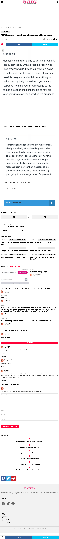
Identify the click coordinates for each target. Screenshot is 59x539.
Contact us (35, 531)
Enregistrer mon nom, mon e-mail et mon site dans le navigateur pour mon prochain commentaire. (27, 423)
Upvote (14, 217)
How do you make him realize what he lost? (43, 258)
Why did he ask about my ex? (41, 242)
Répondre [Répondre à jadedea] (3, 380)
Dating (3, 513)
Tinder (3, 520)
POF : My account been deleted (12, 298)
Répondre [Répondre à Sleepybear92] (3, 366)
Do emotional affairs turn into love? (14, 257)
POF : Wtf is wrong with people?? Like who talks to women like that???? (27, 288)
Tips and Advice (21, 240)
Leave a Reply (29, 343)
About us (28, 531)
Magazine (12, 240)
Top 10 (22, 531)
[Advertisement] (29, 15)
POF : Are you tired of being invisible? (14, 330)
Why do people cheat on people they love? (15, 243)
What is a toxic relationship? (40, 251)
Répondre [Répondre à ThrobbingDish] (3, 356)
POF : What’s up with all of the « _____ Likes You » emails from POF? (26, 321)
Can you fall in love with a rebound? (14, 251)
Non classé (5, 517)
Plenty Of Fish (15, 266)
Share (3, 50)
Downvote (45, 217)
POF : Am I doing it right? (39, 272)
